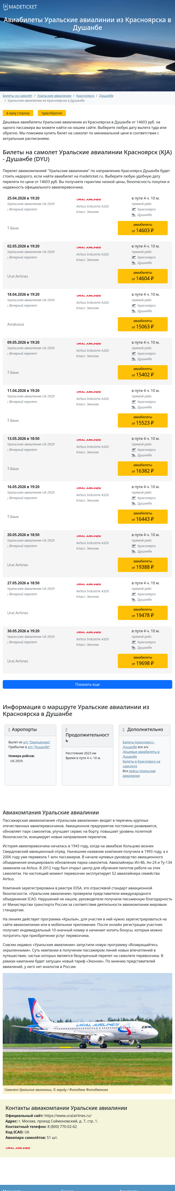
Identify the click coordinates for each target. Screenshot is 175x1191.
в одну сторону (18, 113)
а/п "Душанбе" (39, 747)
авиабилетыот (143, 228)
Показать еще (87, 684)
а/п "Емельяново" (37, 742)
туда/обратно (51, 113)
